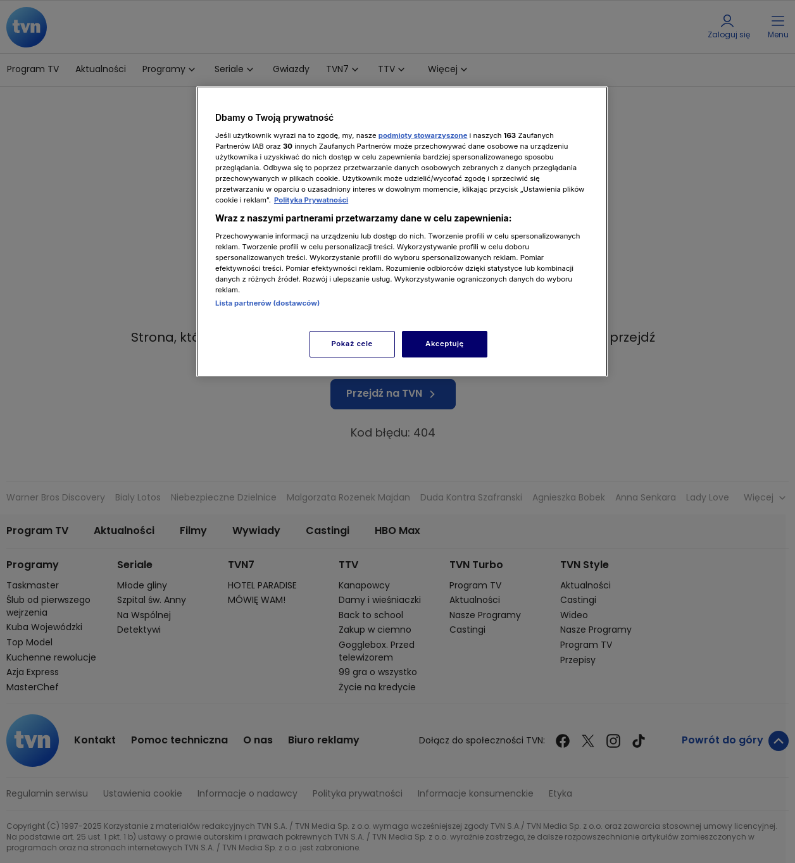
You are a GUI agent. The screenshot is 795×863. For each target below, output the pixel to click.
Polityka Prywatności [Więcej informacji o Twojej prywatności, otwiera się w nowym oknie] (311, 200)
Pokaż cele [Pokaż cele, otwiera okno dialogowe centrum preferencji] (352, 343)
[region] (402, 231)
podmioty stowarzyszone (423, 135)
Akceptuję (444, 343)
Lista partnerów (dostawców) (267, 303)
